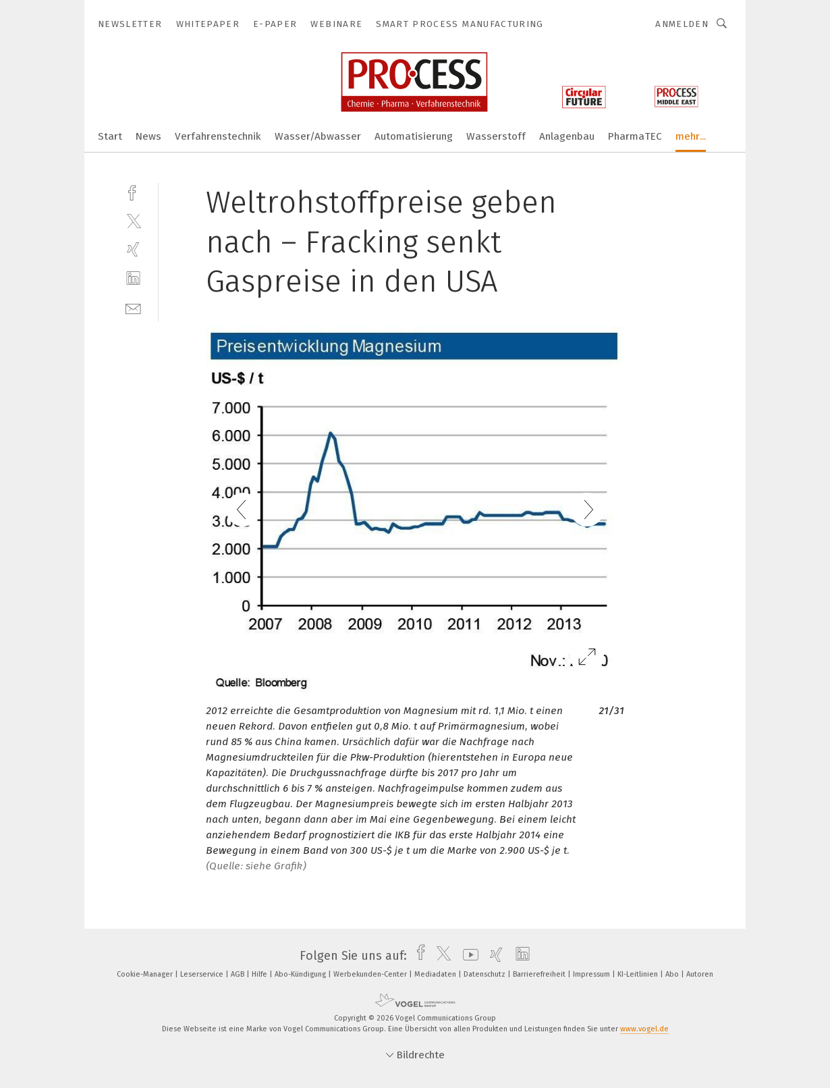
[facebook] (133, 191)
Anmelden (682, 24)
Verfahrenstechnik (218, 136)
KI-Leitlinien (638, 974)
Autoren (699, 974)
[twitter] (133, 220)
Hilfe (260, 974)
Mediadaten (436, 974)
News (148, 136)
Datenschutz (485, 974)
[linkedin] (133, 278)
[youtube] (467, 955)
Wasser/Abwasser (318, 136)
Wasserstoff (496, 136)
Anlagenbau (566, 136)
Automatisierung (414, 136)
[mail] (133, 307)
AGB (238, 974)
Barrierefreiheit (540, 974)
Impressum (592, 974)
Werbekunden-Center (371, 974)
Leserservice (202, 974)
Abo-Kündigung (301, 974)
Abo (673, 974)
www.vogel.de (644, 1029)
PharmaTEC (635, 136)
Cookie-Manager (146, 974)
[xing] (133, 249)
